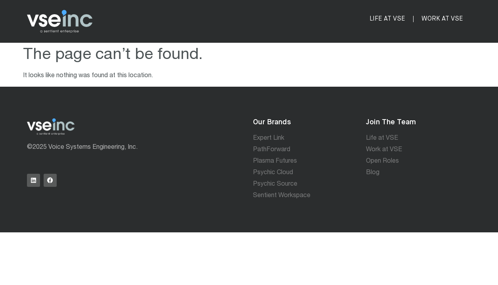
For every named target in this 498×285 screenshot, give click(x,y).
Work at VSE (442, 19)
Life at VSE (387, 19)
